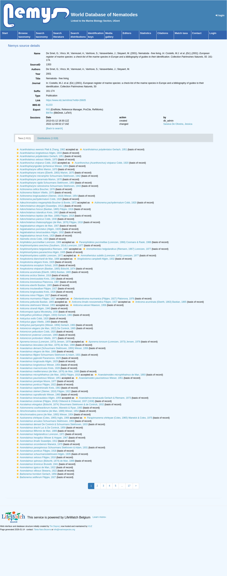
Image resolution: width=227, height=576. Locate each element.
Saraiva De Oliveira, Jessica (177, 124)
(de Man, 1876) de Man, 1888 (47, 371)
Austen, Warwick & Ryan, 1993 (49, 407)
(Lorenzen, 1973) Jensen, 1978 (43, 341)
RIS (48, 109)
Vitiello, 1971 (36, 338)
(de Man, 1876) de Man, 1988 (45, 345)
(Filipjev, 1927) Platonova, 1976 (101, 298)
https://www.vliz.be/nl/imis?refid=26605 (66, 100)
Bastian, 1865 (34, 285)
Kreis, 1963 (37, 212)
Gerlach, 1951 (103, 149)
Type (37, 95)
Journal (36, 83)
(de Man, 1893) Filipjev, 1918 (48, 374)
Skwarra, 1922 (36, 470)
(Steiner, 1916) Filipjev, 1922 (43, 391)
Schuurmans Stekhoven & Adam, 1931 (48, 354)
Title (37, 78)
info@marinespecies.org (64, 529)
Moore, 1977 (36, 381)
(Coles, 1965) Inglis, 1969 (42, 417)
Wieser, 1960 (38, 394)
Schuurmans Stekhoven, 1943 (48, 186)
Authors (35, 69)
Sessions (35, 117)
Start (5, 33)
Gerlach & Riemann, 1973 (103, 398)
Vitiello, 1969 (33, 321)
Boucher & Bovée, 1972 (46, 202)
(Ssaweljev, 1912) (40, 206)
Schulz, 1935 (37, 265)
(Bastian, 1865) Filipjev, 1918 (44, 209)
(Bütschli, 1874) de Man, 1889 (45, 461)
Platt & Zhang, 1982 (40, 149)
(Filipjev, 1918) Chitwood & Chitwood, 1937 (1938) (55, 401)
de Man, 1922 (36, 467)
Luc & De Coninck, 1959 (40, 427)
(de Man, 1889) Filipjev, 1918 (45, 215)
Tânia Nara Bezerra (42, 529)
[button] (18, 149)
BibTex (49, 112)
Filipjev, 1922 (36, 384)
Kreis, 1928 (35, 235)
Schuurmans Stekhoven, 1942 (48, 176)
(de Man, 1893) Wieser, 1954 (44, 414)
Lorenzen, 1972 (39, 255)
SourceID (35, 64)
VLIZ (90, 526)
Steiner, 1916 (33, 275)
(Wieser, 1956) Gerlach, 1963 (45, 325)
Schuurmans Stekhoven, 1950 (45, 182)
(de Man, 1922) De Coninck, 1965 (46, 328)
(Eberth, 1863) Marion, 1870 (45, 172)
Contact (196, 33)
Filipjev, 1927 (36, 288)
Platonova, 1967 (37, 282)
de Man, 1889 (36, 431)
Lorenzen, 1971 (40, 434)
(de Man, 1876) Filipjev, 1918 (49, 222)
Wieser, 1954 (42, 166)
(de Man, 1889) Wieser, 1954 (47, 411)
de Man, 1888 (37, 258)
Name (37, 53)
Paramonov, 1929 (38, 358)
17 (129, 485)
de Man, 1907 (37, 225)
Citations (162, 33)
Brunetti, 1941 (37, 464)
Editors (127, 33)
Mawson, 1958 (87, 305)
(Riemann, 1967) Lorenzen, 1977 (116, 249)
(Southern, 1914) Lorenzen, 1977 (49, 245)
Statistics (145, 33)
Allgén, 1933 (39, 153)
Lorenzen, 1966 (38, 242)
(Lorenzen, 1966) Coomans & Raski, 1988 (113, 242)
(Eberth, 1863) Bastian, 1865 (43, 272)
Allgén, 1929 (37, 361)
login (220, 15)
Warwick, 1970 (39, 444)
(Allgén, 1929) (38, 229)
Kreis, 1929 (35, 262)
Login (212, 33)
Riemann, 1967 (42, 249)
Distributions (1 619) (47, 138)
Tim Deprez (55, 526)
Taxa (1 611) (24, 138)
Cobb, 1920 (36, 162)
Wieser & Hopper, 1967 (42, 437)
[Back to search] (54, 128)
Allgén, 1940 (33, 308)
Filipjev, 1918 (36, 450)
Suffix (37, 91)
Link (37, 100)
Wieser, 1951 (38, 378)
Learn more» (99, 517)
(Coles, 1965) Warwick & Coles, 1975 (117, 417)
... (122, 485)
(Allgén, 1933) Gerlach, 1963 (44, 315)
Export (36, 109)
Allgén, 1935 (40, 252)
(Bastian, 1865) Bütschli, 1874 (45, 268)
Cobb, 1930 (36, 219)
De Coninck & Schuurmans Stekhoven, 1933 (52, 424)
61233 (49, 105)
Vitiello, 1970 (36, 159)
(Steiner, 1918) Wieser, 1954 (47, 196)
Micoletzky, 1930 (37, 311)
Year (37, 74)
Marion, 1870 (36, 169)
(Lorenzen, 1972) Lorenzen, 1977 (108, 255)
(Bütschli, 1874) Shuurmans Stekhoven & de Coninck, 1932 (60, 404)
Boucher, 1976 (35, 189)
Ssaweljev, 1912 (36, 441)
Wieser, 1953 (35, 305)
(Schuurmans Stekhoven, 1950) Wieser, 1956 (52, 348)
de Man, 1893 (119, 374)
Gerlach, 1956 (36, 474)
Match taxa (181, 33)
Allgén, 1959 (38, 398)
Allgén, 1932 (40, 232)
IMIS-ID (36, 105)
